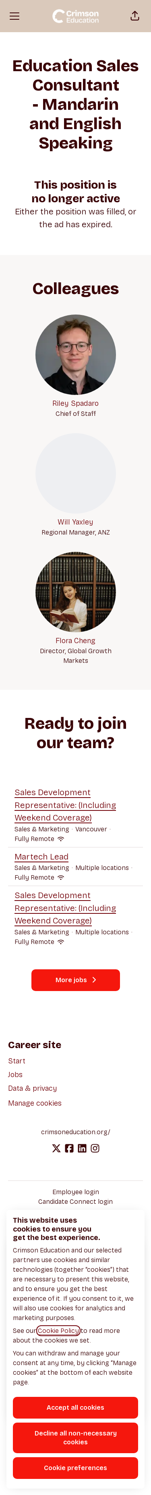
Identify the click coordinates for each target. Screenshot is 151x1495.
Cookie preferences (75, 1468)
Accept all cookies (75, 1407)
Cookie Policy (58, 1331)
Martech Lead (75, 857)
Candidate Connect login (75, 1201)
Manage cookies (35, 1103)
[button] (135, 16)
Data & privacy (32, 1088)
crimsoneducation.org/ (75, 1132)
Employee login (75, 1192)
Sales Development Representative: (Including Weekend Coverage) (75, 805)
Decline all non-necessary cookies (76, 1437)
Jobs (15, 1074)
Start (16, 1061)
